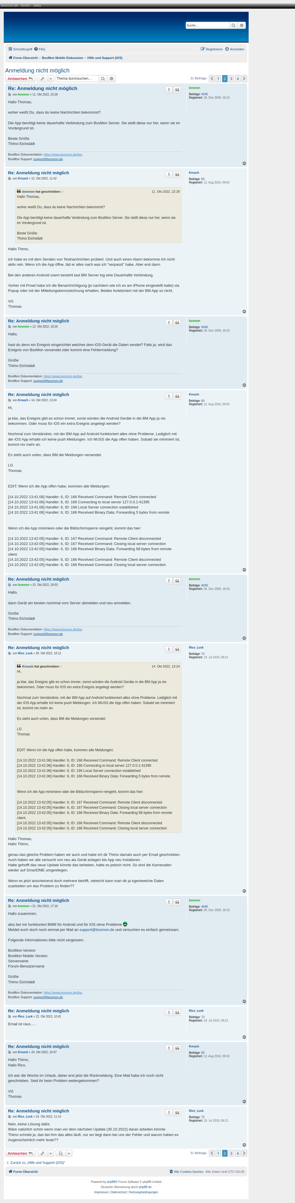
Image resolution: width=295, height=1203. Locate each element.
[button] (212, 78)
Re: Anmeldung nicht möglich (42, 88)
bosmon (194, 87)
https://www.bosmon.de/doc (63, 154)
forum (25, 5)
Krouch (194, 172)
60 (203, 179)
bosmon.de (9, 5)
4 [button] (238, 78)
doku (37, 5)
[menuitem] (39, 49)
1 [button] (218, 78)
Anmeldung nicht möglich (37, 70)
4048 (204, 94)
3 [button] (231, 78)
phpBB (111, 1181)
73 (203, 653)
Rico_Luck (196, 647)
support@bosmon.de (48, 159)
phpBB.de (145, 1187)
